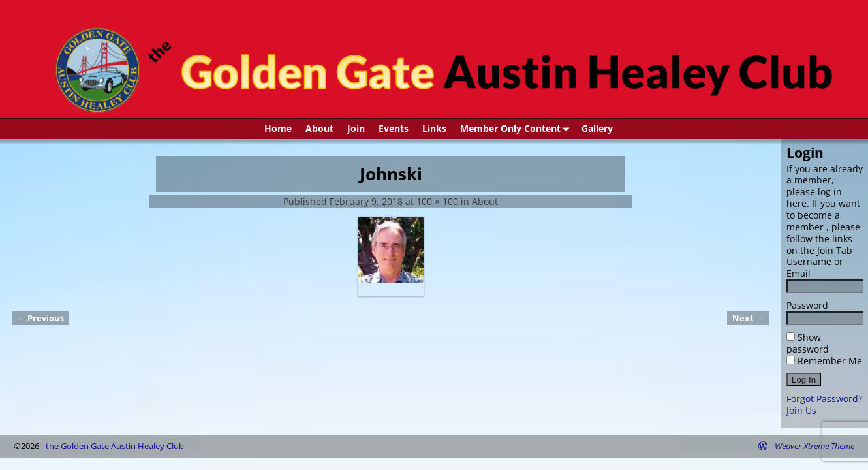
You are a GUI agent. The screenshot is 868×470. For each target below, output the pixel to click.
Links (434, 128)
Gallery (597, 128)
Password (807, 305)
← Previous (40, 318)
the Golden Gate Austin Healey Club (115, 446)
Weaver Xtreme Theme (814, 446)
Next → (748, 318)
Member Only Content (517, 129)
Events (394, 128)
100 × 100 (437, 201)
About (319, 128)
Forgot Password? (824, 398)
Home (278, 128)
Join (356, 128)
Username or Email (814, 267)
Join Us (801, 410)
